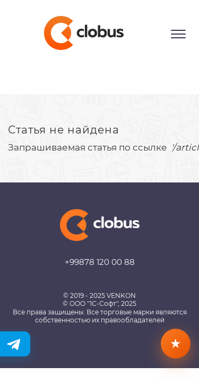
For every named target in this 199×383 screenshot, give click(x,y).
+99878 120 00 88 (100, 262)
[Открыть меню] (178, 34)
